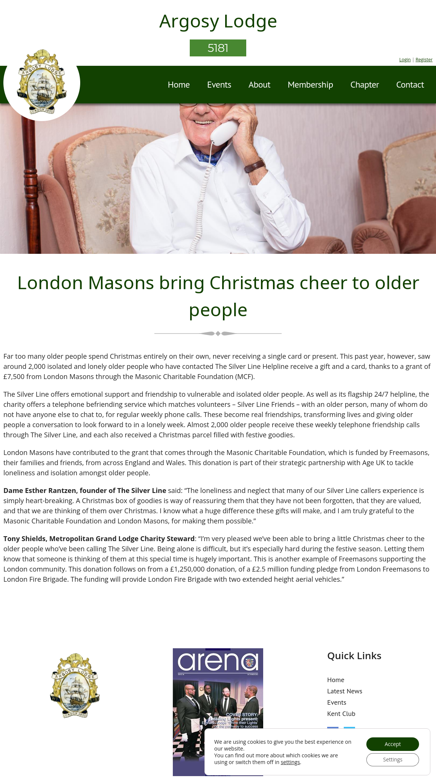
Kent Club (341, 713)
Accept (392, 743)
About (259, 84)
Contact (410, 84)
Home (179, 84)
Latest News (344, 691)
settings (290, 761)
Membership (310, 84)
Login (404, 59)
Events (219, 84)
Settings (392, 759)
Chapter (365, 84)
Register (424, 59)
